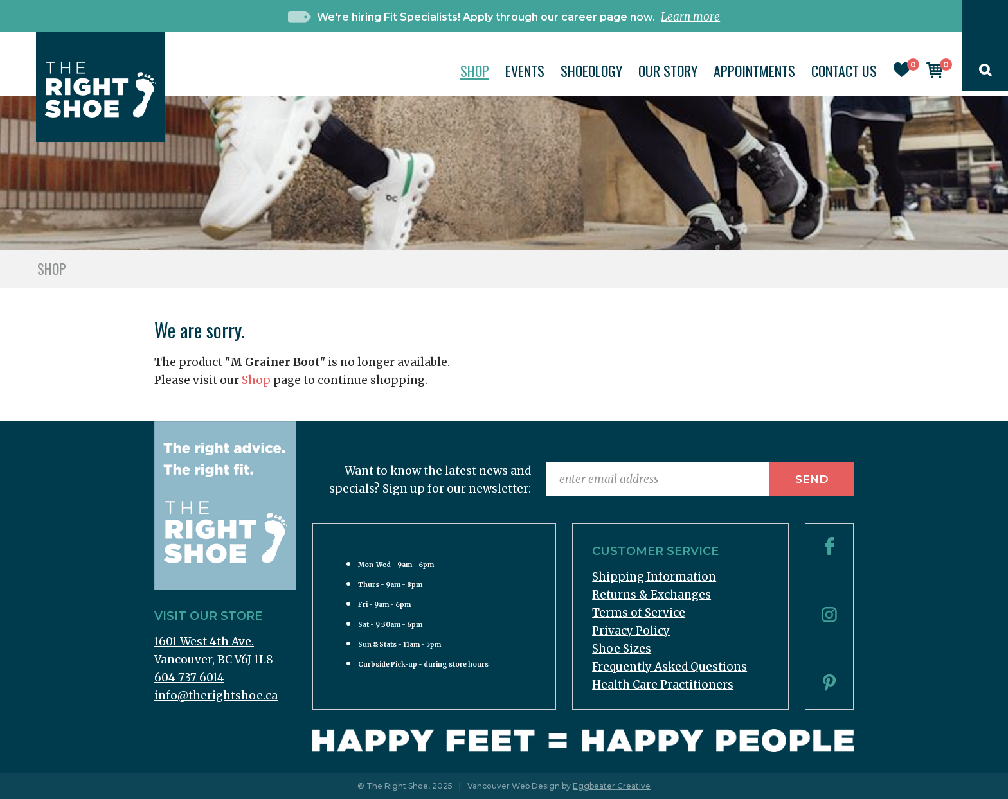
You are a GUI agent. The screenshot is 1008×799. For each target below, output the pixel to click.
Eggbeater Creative (612, 786)
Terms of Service (638, 613)
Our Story (668, 70)
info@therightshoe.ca (216, 696)
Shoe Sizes (621, 649)
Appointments (754, 70)
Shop (474, 70)
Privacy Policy (631, 631)
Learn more (690, 17)
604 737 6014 (189, 678)
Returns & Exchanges (651, 595)
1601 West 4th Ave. (204, 642)
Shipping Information (654, 577)
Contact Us (844, 70)
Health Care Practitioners (663, 685)
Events (524, 70)
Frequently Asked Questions (669, 667)
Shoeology (591, 70)
